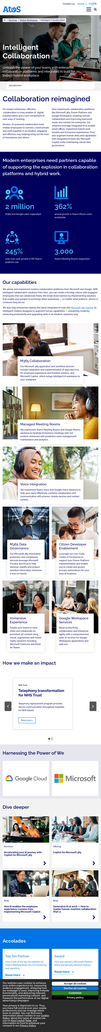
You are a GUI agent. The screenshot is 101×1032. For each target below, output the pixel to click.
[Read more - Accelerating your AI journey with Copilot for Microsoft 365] (45, 863)
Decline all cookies (75, 988)
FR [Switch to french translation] (95, 3)
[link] (26, 778)
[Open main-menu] (89, 9)
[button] (8, 706)
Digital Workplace (29, 20)
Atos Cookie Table (21, 1020)
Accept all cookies (75, 983)
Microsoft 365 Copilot (82, 307)
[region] (50, 706)
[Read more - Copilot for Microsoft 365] (94, 863)
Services (13, 20)
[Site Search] (95, 9)
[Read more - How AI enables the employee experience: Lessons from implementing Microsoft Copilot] (45, 917)
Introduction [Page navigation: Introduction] (15, 85)
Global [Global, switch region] (81, 3)
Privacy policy (75, 997)
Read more (12, 975)
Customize (75, 992)
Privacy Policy (28, 1025)
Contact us (69, 3)
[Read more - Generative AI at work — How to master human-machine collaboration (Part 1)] (94, 917)
